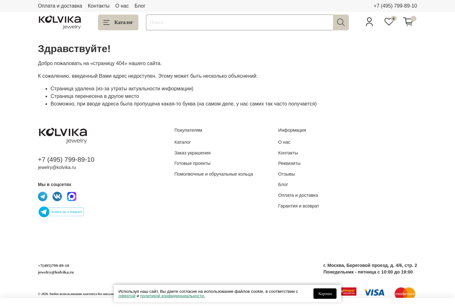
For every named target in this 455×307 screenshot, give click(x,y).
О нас (122, 6)
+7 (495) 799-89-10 (395, 6)
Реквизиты (289, 163)
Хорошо (325, 293)
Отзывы (286, 174)
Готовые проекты (192, 163)
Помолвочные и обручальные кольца (213, 174)
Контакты (99, 6)
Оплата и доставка (60, 6)
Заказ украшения (192, 152)
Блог (140, 6)
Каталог (118, 22)
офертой (127, 295)
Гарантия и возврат (298, 205)
